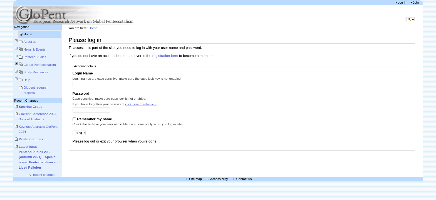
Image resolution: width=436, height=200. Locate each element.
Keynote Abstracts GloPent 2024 (38, 129)
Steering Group (31, 106)
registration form (165, 56)
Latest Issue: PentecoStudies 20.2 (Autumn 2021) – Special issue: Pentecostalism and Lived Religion (39, 157)
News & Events (35, 49)
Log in (402, 2)
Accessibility (219, 179)
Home (28, 34)
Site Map (195, 179)
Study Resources (36, 72)
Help (27, 80)
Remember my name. (95, 119)
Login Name (83, 73)
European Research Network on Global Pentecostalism (74, 14)
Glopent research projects (36, 90)
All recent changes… (44, 174)
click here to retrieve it (141, 104)
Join (416, 2)
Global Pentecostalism (40, 64)
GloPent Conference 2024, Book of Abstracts (38, 116)
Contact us (244, 179)
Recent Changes (26, 100)
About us (30, 41)
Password (81, 93)
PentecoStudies (35, 57)
